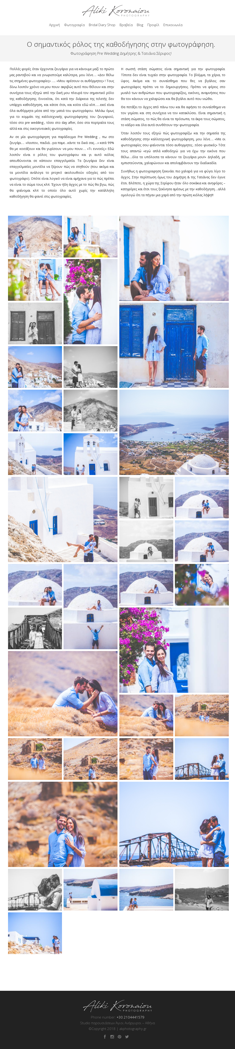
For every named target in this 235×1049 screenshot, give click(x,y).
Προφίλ (153, 24)
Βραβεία (126, 24)
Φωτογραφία (74, 24)
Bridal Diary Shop (102, 24)
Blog (140, 24)
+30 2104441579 (130, 1017)
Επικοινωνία (172, 24)
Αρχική (54, 24)
